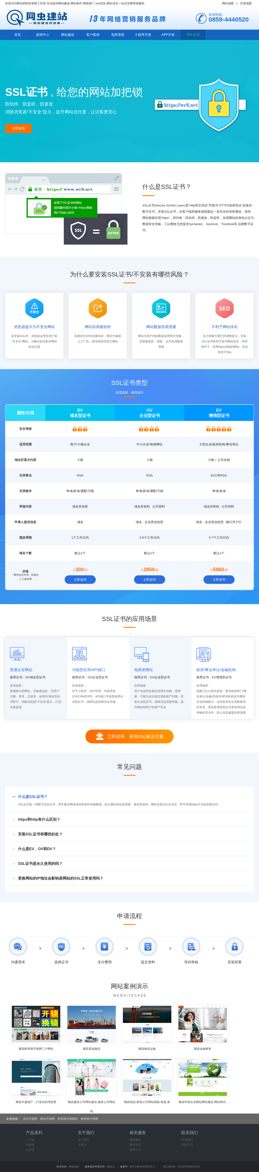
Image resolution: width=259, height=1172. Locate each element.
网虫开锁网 (47, 1118)
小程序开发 (143, 34)
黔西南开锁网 (89, 1118)
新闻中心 (42, 34)
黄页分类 (135, 1144)
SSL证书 (193, 34)
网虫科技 (74, 1166)
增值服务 (135, 1139)
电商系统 (118, 34)
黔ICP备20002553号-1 (142, 1166)
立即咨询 (18, 128)
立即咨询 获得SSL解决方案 (135, 736)
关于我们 (83, 1139)
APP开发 (168, 34)
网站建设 (67, 34)
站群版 (30, 1144)
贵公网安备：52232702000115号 (181, 1166)
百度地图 (246, 3)
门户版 (30, 1139)
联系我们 (187, 1139)
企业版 (30, 1149)
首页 (17, 34)
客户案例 (92, 34)
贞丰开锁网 (30, 1118)
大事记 (82, 1144)
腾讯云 (111, 1166)
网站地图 (228, 3)
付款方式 (187, 1144)
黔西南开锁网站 (68, 1118)
